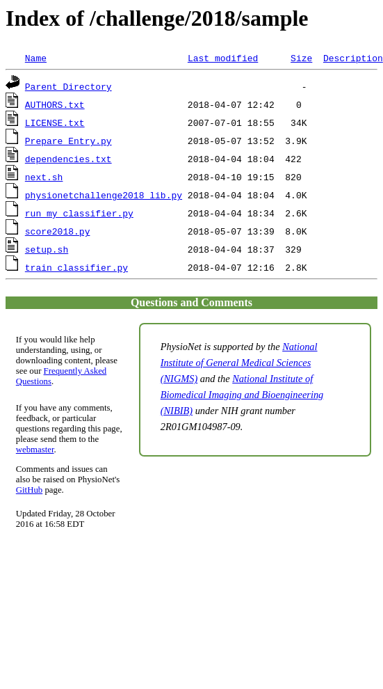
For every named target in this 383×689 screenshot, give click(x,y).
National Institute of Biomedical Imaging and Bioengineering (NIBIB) (242, 394)
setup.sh (46, 249)
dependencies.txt (68, 158)
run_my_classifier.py (79, 213)
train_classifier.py (76, 267)
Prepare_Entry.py (68, 140)
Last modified (223, 58)
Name (36, 58)
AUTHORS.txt (55, 104)
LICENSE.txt (55, 122)
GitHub (29, 490)
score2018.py (57, 231)
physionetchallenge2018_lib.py (103, 195)
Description (353, 58)
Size (301, 58)
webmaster (35, 449)
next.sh (44, 177)
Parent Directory (68, 86)
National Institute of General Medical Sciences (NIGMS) (239, 362)
